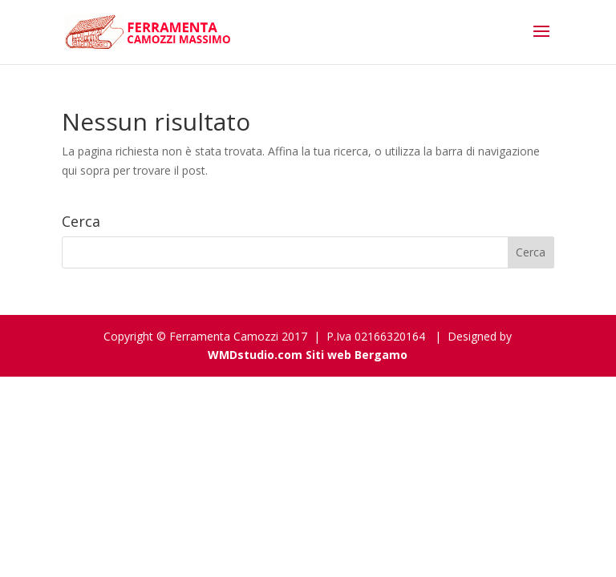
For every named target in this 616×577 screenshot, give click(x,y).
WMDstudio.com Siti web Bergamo (307, 354)
